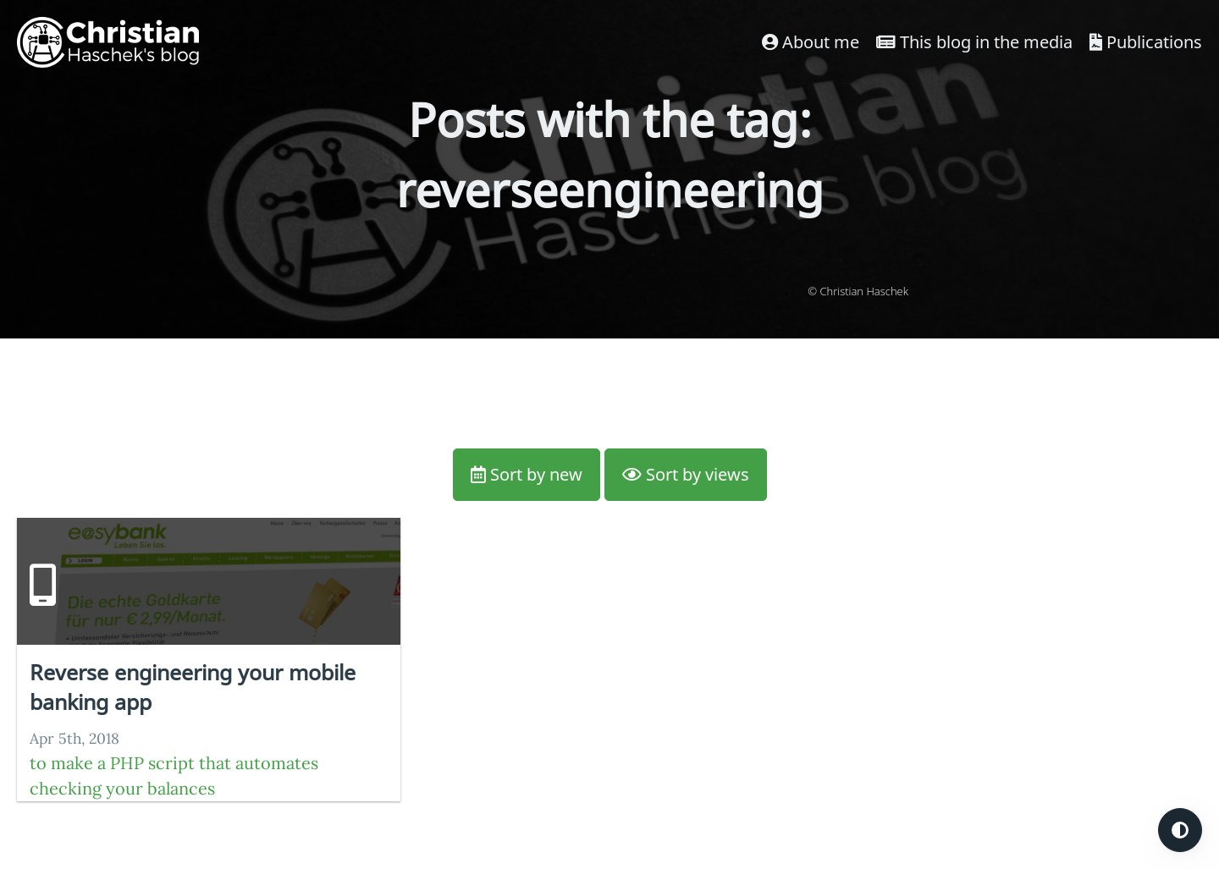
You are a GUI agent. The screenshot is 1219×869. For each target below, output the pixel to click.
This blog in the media (974, 41)
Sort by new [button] (526, 474)
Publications (1145, 41)
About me (810, 41)
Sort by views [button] (685, 474)
